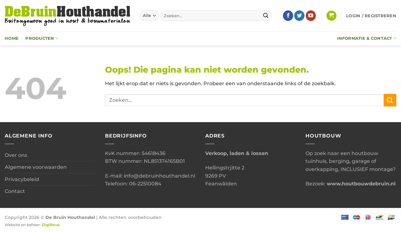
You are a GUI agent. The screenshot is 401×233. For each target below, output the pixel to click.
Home (11, 38)
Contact (15, 191)
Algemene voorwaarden (36, 167)
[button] (331, 16)
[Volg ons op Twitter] (299, 15)
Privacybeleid (22, 179)
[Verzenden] (266, 15)
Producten (41, 38)
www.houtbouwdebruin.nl (361, 184)
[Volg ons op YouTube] (311, 15)
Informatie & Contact (366, 38)
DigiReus (51, 225)
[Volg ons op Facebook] (288, 15)
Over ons (16, 155)
